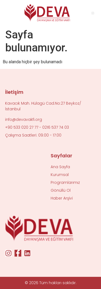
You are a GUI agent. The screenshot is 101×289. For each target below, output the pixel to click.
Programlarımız (65, 182)
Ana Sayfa (60, 167)
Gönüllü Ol (61, 190)
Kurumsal (60, 174)
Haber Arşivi (62, 198)
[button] (92, 13)
